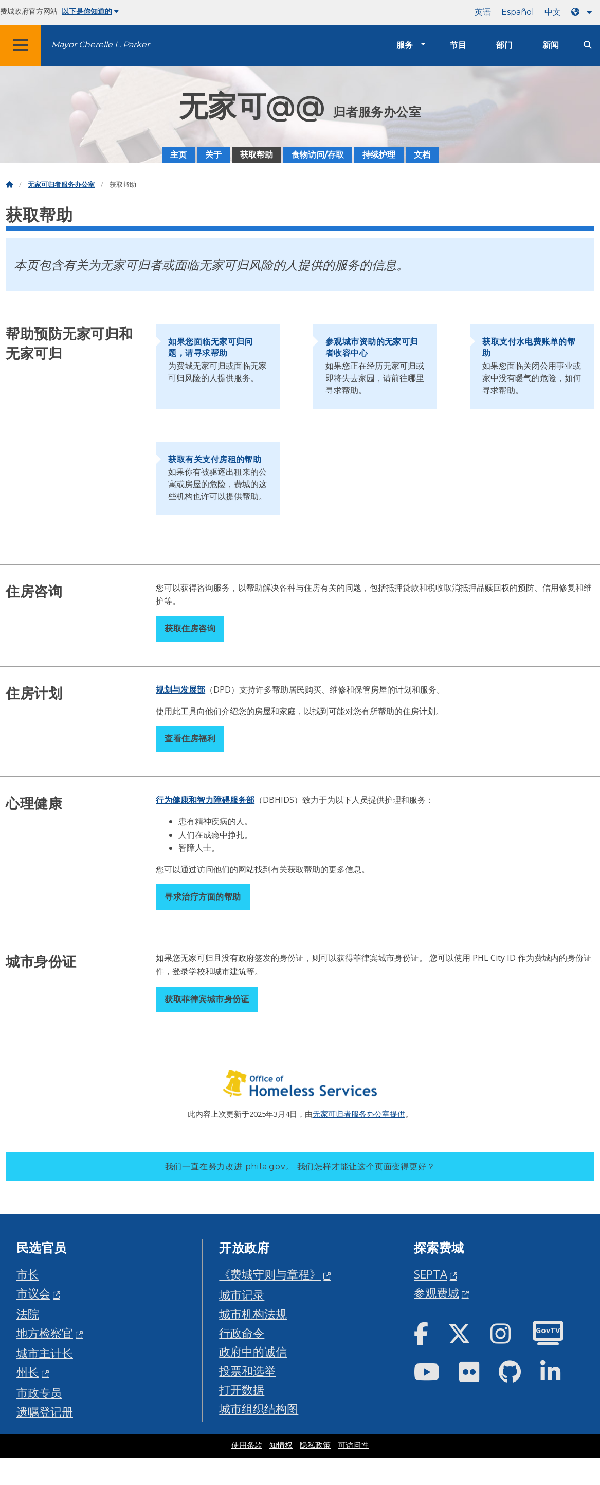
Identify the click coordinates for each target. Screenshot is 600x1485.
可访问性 (353, 1445)
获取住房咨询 (190, 628)
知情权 (281, 1445)
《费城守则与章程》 (270, 1274)
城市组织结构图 (258, 1409)
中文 (552, 12)
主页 (178, 155)
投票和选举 (247, 1370)
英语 (483, 12)
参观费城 (436, 1293)
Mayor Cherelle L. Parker (100, 44)
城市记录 (241, 1295)
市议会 (33, 1293)
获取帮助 (256, 155)
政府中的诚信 (253, 1351)
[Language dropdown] (583, 12)
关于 (213, 155)
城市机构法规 (253, 1314)
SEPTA (430, 1274)
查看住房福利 (190, 739)
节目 (458, 45)
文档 (422, 155)
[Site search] (587, 45)
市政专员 (39, 1393)
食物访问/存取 (318, 155)
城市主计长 (44, 1353)
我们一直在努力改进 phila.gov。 (300, 1166)
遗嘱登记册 (44, 1412)
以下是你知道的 (90, 11)
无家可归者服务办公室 (61, 184)
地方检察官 (44, 1333)
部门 (504, 45)
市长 (27, 1274)
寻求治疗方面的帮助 (203, 897)
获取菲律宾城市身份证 (207, 999)
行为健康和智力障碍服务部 (205, 799)
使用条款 (246, 1445)
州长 (27, 1372)
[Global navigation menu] (20, 45)
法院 (27, 1314)
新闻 (550, 45)
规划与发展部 (180, 689)
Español (517, 12)
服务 (404, 45)
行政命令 (241, 1333)
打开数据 (241, 1389)
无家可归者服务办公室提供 (359, 1114)
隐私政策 (315, 1445)
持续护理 (378, 155)
